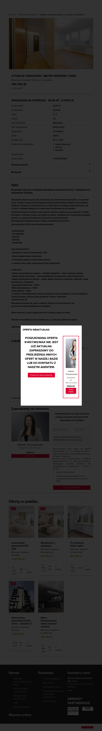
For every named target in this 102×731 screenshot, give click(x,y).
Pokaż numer (70, 391)
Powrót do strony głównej (41, 375)
